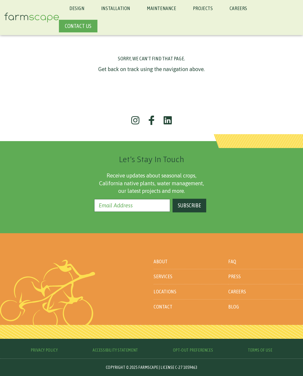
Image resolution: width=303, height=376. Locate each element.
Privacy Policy (44, 350)
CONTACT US (78, 26)
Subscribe (189, 205)
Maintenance (161, 8)
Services (163, 276)
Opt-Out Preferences (193, 350)
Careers (238, 8)
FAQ (232, 261)
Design (77, 8)
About (161, 261)
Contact (163, 307)
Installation (115, 8)
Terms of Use (260, 350)
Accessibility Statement (115, 350)
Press (234, 276)
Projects (203, 8)
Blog (233, 307)
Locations (165, 291)
